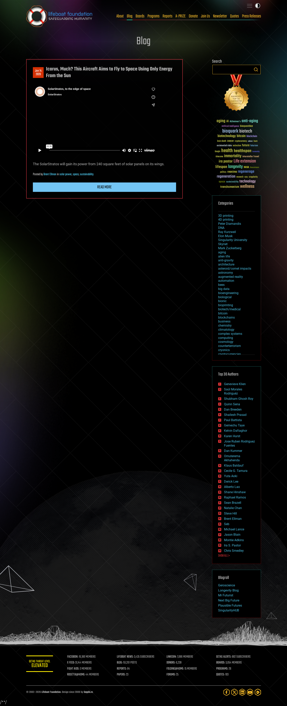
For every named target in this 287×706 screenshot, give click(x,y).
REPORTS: (122, 668)
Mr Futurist (225, 595)
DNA (221, 228)
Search (256, 69)
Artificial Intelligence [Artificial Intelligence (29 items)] (230, 126)
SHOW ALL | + (224, 555)
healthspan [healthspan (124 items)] (242, 151)
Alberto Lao (232, 487)
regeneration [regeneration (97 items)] (226, 176)
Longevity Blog (228, 590)
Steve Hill (230, 513)
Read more (104, 187)
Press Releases (251, 16)
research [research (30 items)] (239, 177)
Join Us (205, 16)
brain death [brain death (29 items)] (221, 141)
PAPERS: (121, 674)
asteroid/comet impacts (234, 268)
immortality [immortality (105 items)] (232, 156)
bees (221, 285)
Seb (226, 524)
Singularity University (232, 240)
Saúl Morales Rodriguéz (233, 391)
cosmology (225, 342)
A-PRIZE (180, 16)
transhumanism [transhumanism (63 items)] (229, 187)
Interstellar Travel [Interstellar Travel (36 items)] (250, 156)
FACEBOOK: (73, 656)
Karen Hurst (232, 436)
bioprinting (225, 305)
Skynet (223, 244)
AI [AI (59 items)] (227, 121)
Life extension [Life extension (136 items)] (245, 161)
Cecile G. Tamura (235, 471)
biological (225, 297)
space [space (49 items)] (222, 181)
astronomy (225, 272)
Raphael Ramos (235, 497)
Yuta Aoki (230, 476)
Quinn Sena (232, 404)
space (76, 174)
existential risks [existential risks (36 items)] (224, 145)
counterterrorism (229, 346)
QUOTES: (220, 674)
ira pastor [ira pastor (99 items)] (226, 161)
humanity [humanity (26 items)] (256, 152)
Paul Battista (233, 420)
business (224, 321)
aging (222, 252)
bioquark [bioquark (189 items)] (230, 131)
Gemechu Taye (234, 425)
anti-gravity (226, 260)
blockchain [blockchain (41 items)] (252, 136)
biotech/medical (229, 309)
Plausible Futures (230, 605)
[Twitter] (234, 692)
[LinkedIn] (242, 692)
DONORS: (171, 662)
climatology (226, 329)
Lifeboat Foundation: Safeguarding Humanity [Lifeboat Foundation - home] (59, 16)
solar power (65, 174)
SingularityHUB (228, 610)
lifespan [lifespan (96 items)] (221, 167)
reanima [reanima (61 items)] (232, 172)
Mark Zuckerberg (229, 248)
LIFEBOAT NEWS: (125, 656)
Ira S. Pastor (232, 545)
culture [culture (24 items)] (250, 141)
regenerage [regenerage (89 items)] (246, 172)
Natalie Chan (233, 508)
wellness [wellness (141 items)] (247, 186)
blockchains (226, 317)
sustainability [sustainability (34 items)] (232, 182)
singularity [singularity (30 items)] (253, 177)
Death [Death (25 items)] (255, 141)
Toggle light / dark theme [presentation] (257, 5)
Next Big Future (228, 600)
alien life (224, 256)
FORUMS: (171, 674)
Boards (140, 16)
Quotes (234, 16)
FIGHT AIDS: (74, 668)
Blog (129, 16)
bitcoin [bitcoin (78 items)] (241, 136)
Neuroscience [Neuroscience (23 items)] (254, 168)
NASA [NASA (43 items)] (246, 167)
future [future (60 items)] (245, 145)
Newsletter (220, 16)
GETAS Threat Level (39, 664)
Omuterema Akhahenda (232, 458)
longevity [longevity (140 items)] (235, 166)
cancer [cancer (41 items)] (230, 141)
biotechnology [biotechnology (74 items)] (227, 136)
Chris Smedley (234, 551)
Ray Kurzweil (227, 232)
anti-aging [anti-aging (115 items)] (250, 121)
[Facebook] (226, 692)
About (120, 16)
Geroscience (226, 585)
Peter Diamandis (229, 224)
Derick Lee (231, 481)
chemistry (225, 325)
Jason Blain (232, 534)
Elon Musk (225, 236)
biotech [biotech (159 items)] (245, 131)
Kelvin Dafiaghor (235, 430)
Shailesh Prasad (235, 415)
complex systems (230, 334)
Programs (153, 16)
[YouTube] (250, 692)
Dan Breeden (233, 409)
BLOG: (120, 662)
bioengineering (228, 293)
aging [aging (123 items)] (221, 121)
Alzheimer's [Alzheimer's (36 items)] (235, 121)
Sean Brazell (232, 503)
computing (225, 338)
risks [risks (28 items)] (246, 177)
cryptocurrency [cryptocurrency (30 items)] (241, 141)
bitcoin (223, 313)
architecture (226, 264)
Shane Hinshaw (235, 492)
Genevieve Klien (235, 384)
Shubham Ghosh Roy (238, 399)
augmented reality (230, 277)
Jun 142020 (38, 72)
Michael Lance (234, 529)
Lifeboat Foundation (51, 692)
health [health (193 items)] (227, 151)
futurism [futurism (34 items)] (254, 145)
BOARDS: (220, 662)
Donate (193, 16)
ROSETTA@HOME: (77, 674)
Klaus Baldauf (234, 465)
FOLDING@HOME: (175, 668)
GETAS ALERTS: (223, 656)
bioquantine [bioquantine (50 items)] (246, 126)
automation (226, 281)
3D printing (225, 216)
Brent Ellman (49, 174)
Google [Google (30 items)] (217, 151)
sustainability (87, 174)
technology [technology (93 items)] (247, 181)
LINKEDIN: (171, 656)
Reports (167, 16)
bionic (222, 301)
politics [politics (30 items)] (223, 172)
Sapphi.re (88, 692)
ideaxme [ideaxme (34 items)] (219, 156)
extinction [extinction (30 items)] (237, 145)
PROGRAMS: (222, 668)
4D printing (225, 219)
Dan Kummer (233, 451)
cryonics (224, 350)
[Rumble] (258, 692)
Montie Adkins (234, 540)
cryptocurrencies (229, 354)
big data (223, 289)
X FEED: (71, 662)
